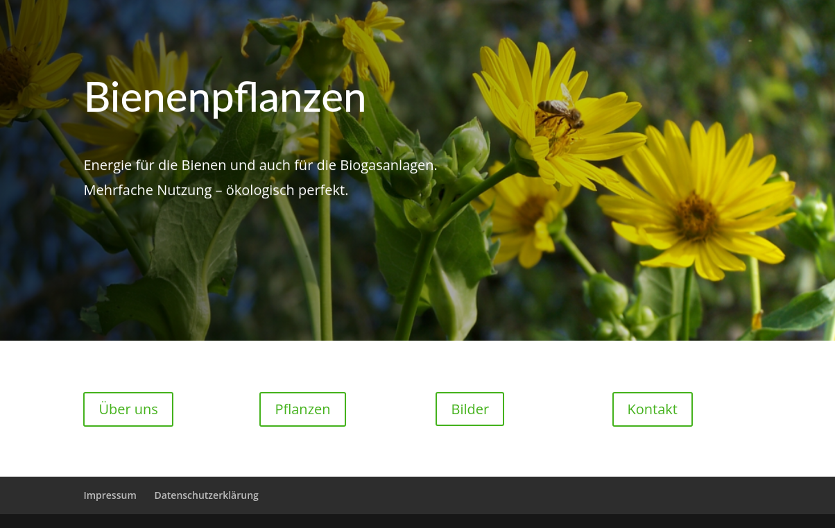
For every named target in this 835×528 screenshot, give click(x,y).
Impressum (109, 495)
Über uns (127, 409)
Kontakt (653, 409)
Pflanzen (302, 409)
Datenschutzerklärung (206, 495)
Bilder (470, 409)
